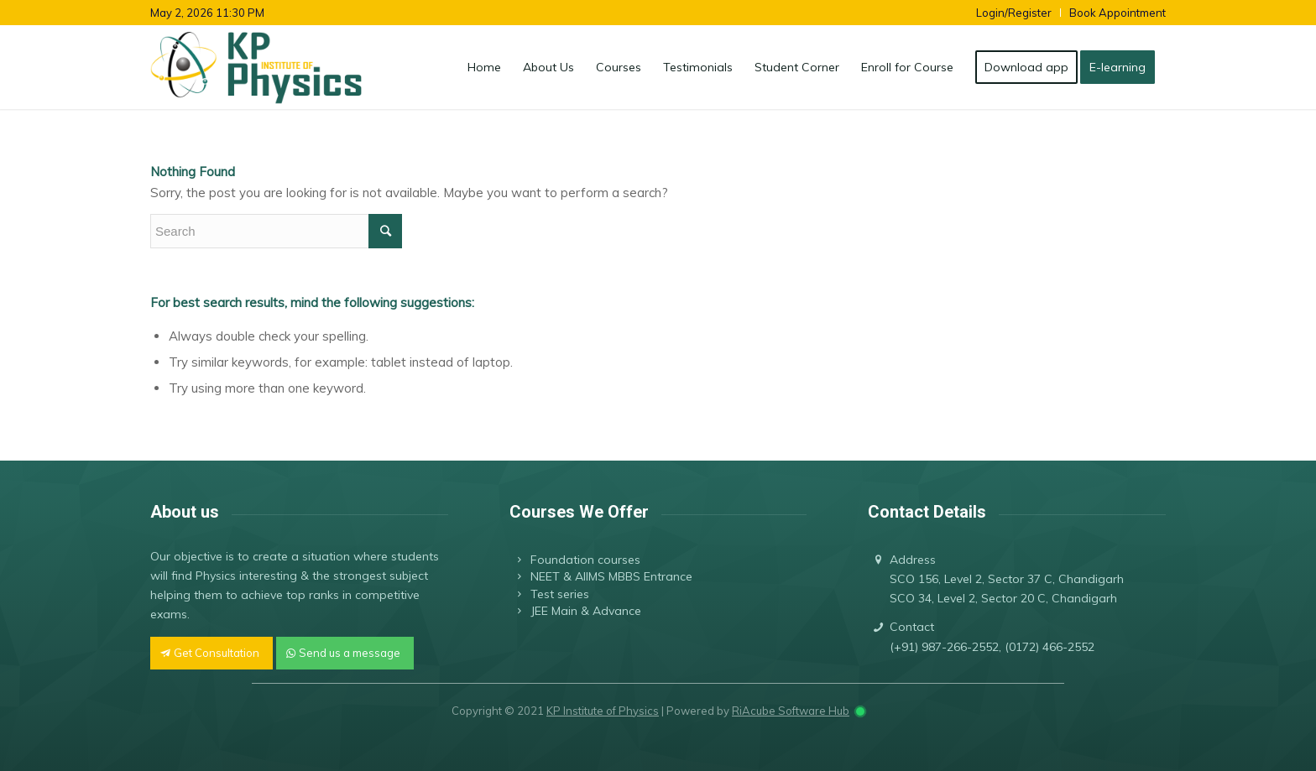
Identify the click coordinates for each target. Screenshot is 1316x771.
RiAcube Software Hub (790, 710)
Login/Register (1014, 12)
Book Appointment (1117, 12)
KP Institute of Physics (602, 710)
